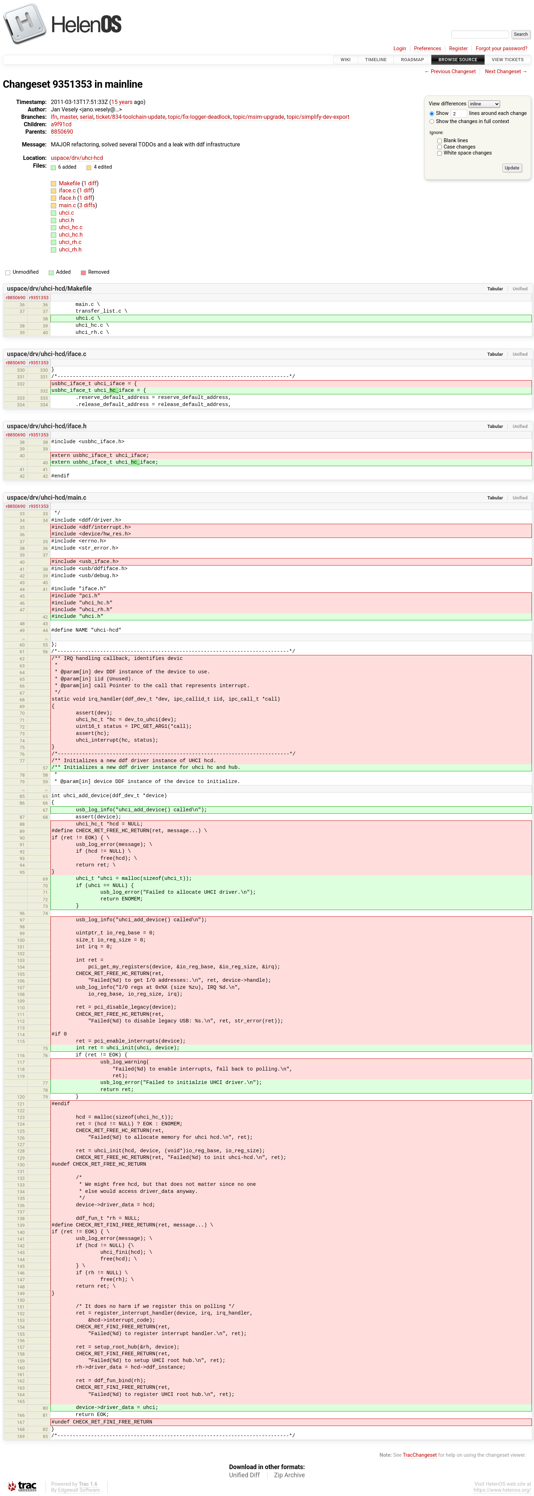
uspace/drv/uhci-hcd (77, 158)
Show (439, 113)
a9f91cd (61, 124)
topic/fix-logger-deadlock (199, 117)
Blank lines (456, 141)
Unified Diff (244, 1475)
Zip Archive (289, 1475)
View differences (448, 104)
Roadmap (412, 59)
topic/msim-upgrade (258, 117)
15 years (121, 102)
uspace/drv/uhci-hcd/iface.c (47, 354)
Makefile (70, 183)
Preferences (427, 49)
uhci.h (66, 220)
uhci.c (66, 212)
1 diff (90, 183)
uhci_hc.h (71, 234)
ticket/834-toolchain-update (131, 117)
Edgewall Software (79, 1490)
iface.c (68, 190)
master (68, 117)
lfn (54, 117)
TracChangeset (420, 1455)
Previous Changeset (453, 72)
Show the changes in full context (469, 121)
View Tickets (508, 59)
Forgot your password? (501, 49)
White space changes (468, 153)
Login (399, 49)
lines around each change (489, 113)
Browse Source (458, 59)
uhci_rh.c (70, 242)
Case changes (459, 147)
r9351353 (38, 297)
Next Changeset (503, 72)
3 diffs (87, 205)
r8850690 (15, 297)
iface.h (68, 198)
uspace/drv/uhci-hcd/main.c (47, 497)
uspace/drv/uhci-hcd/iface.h (47, 426)
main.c (68, 205)
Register (458, 49)
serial (87, 117)
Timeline (376, 59)
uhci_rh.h (70, 249)
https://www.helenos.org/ (502, 1490)
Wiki (345, 59)
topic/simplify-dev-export (318, 117)
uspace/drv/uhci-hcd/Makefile (49, 288)
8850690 (62, 131)
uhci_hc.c (71, 227)
